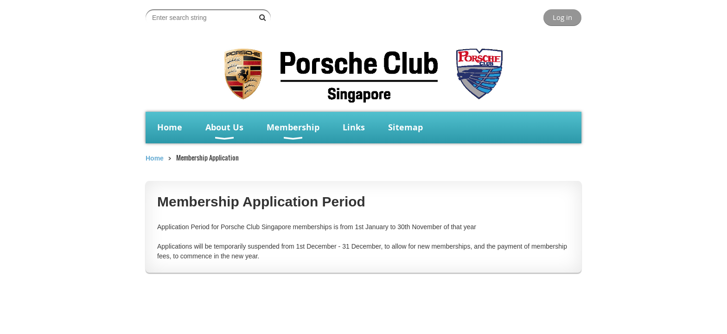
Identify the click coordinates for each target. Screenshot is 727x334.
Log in (562, 17)
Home (155, 158)
